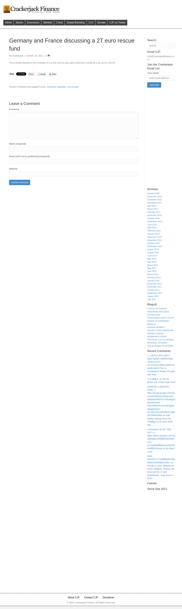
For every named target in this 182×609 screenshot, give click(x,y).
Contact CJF (91, 597)
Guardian (61, 87)
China (59, 22)
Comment (14, 109)
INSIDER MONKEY (156, 327)
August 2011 (153, 296)
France (42, 87)
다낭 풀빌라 (153, 379)
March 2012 (152, 274)
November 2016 (154, 215)
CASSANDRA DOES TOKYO (160, 318)
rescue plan (73, 87)
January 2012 (153, 280)
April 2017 (151, 206)
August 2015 (153, 249)
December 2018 (154, 199)
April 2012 (151, 271)
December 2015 (154, 237)
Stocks (19, 22)
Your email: (153, 73)
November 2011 (154, 287)
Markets (47, 22)
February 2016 (154, 231)
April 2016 (151, 227)
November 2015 (154, 240)
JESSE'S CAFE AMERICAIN (160, 330)
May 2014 (151, 259)
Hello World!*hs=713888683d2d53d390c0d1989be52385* (161, 459)
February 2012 (154, 277)
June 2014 (152, 255)
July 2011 (151, 299)
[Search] (161, 45)
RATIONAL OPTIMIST (157, 343)
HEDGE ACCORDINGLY (158, 321)
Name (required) (17, 144)
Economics (33, 22)
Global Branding (76, 22)
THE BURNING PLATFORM (160, 346)
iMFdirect (151, 324)
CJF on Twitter (117, 22)
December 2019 (154, 196)
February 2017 (154, 212)
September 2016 (154, 221)
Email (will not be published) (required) (29, 156)
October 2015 (153, 243)
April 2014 (151, 262)
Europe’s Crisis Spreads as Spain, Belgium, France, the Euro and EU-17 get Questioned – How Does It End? (160, 472)
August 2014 (153, 252)
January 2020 (153, 193)
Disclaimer (108, 597)
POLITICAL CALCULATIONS (160, 339)
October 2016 (153, 218)
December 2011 (154, 284)
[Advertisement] (121, 9)
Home (8, 22)
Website (13, 169)
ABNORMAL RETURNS (158, 312)
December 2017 (154, 203)
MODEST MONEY (155, 333)
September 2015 (154, 246)
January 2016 (153, 234)
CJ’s (91, 22)
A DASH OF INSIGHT (157, 308)
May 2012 (151, 268)
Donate (101, 22)
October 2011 (153, 290)
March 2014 (152, 265)
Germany (51, 87)
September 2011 (154, 293)
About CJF (74, 597)
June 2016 (152, 224)
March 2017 (152, 209)
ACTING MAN (153, 315)
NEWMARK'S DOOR (156, 336)
